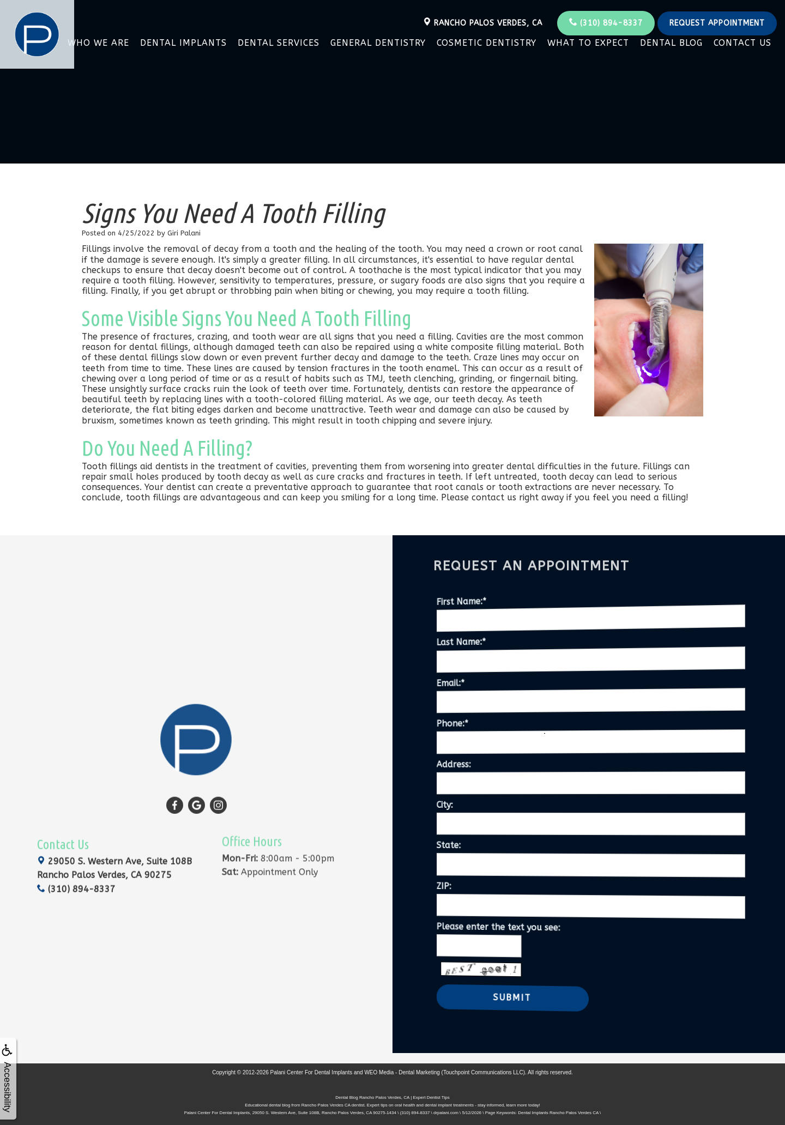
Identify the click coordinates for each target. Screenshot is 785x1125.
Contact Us (742, 43)
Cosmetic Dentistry (486, 43)
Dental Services (278, 43)
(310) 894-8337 (606, 22)
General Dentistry (378, 43)
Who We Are (98, 43)
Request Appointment (717, 23)
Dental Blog (671, 43)
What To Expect (588, 43)
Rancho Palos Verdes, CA (482, 22)
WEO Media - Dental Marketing (401, 1070)
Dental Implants (183, 43)
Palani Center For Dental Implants (311, 1070)
